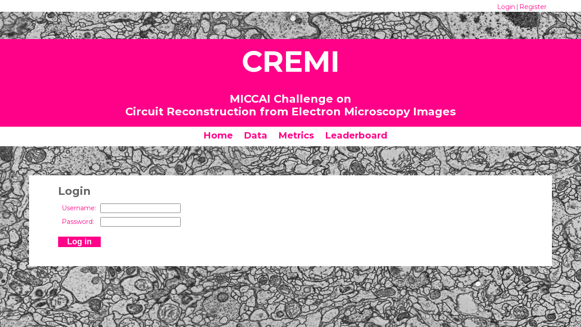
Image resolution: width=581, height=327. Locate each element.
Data (255, 135)
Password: (78, 222)
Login (506, 7)
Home (218, 135)
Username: (79, 208)
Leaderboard (356, 135)
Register (533, 7)
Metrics (296, 135)
